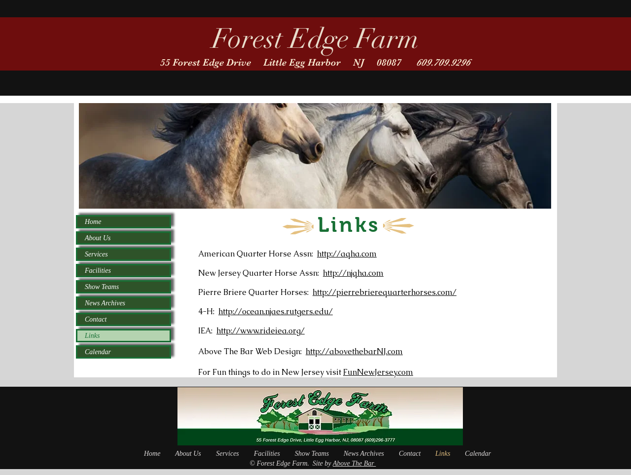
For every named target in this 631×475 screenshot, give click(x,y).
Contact (95, 319)
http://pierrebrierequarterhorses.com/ (384, 292)
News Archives (105, 303)
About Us (98, 238)
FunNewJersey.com (378, 372)
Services (96, 254)
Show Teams (102, 287)
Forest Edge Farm (315, 39)
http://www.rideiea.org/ (260, 331)
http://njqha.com (353, 273)
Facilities (98, 270)
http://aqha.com (347, 254)
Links (92, 335)
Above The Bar (354, 463)
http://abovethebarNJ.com (354, 351)
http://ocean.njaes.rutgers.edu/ (275, 311)
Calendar (98, 352)
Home (93, 221)
